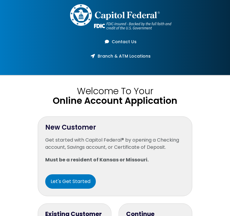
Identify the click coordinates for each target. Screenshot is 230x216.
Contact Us (119, 42)
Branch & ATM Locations (119, 56)
